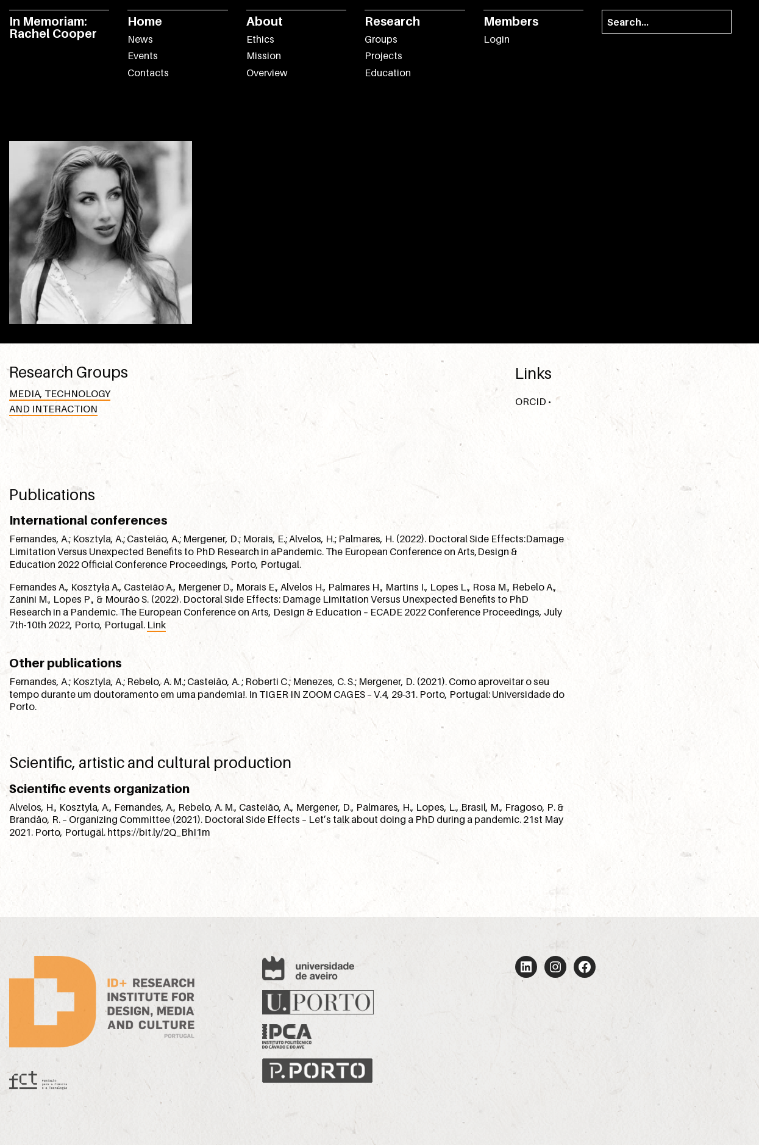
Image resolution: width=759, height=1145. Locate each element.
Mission (263, 55)
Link (156, 625)
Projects (383, 55)
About (264, 21)
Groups (381, 39)
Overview (267, 72)
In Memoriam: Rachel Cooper (53, 27)
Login (496, 39)
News (140, 39)
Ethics (260, 39)
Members (510, 21)
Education (388, 72)
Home (144, 21)
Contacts (148, 72)
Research (392, 21)
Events (142, 55)
